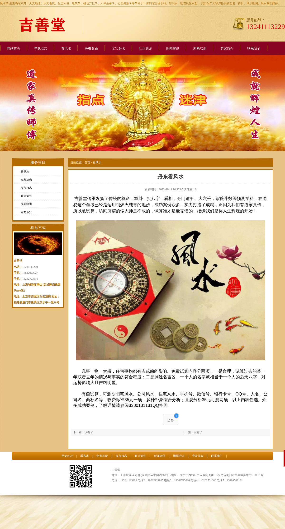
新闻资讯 (172, 48)
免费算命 (91, 48)
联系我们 (254, 48)
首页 (87, 162)
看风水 (66, 48)
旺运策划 (145, 48)
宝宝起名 (118, 48)
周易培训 (199, 48)
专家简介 (226, 48)
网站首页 (13, 48)
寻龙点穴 (40, 48)
